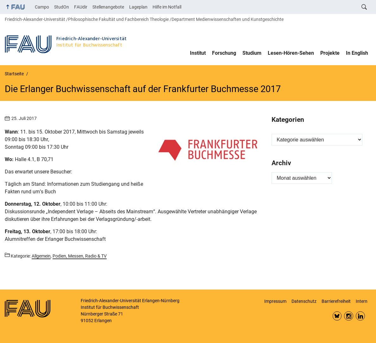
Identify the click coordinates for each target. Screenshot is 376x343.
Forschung (224, 53)
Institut (198, 53)
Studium (251, 53)
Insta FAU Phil (348, 316)
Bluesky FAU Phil (337, 316)
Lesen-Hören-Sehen (291, 53)
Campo (42, 6)
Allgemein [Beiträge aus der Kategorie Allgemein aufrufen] (41, 256)
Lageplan (138, 6)
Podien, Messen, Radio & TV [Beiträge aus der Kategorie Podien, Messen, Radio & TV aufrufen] (80, 256)
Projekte (330, 53)
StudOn (61, 6)
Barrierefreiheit (336, 301)
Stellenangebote (108, 6)
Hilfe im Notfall (167, 6)
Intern (361, 301)
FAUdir (80, 6)
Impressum (275, 301)
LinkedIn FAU (360, 316)
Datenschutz (303, 301)
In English (357, 53)
